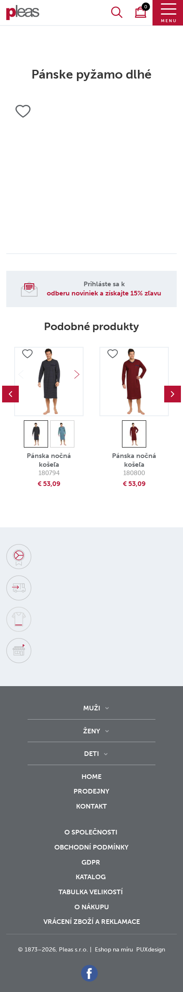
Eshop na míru (114, 949)
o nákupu (91, 907)
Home (91, 777)
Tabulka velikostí (91, 892)
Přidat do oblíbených (27, 354)
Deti (91, 754)
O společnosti (91, 832)
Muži (91, 708)
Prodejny (91, 791)
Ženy (91, 731)
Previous (10, 394)
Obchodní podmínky (91, 847)
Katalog (91, 877)
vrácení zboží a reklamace (91, 922)
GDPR (91, 862)
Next (77, 374)
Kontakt (91, 812)
